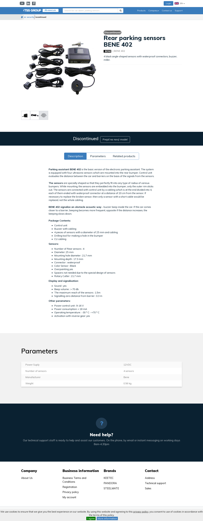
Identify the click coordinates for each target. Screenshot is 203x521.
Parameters (98, 154)
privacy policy (140, 511)
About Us (27, 476)
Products (141, 10)
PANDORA (110, 481)
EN (180, 3)
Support (179, 10)
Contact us (167, 10)
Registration (69, 485)
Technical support (155, 481)
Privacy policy (70, 490)
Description (75, 154)
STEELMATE (111, 486)
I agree (91, 518)
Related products (124, 154)
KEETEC (109, 476)
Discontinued (55, 17)
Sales (148, 486)
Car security (37, 17)
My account (69, 495)
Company (153, 10)
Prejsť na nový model (116, 138)
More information (107, 518)
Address (150, 476)
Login (168, 3)
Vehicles (51, 10)
